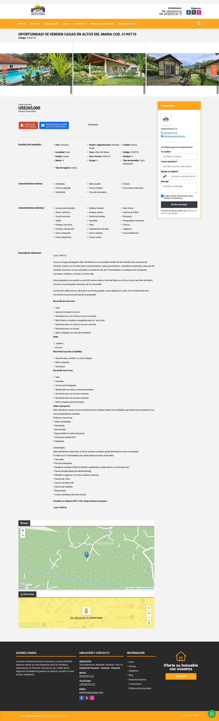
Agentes (80, 23)
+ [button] (23, 530)
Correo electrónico (169, 161)
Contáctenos (127, 23)
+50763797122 (174, 11)
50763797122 (171, 14)
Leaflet (129, 588)
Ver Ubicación (78, 617)
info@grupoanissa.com (174, 136)
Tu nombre (166, 151)
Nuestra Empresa (102, 23)
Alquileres (51, 23)
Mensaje (165, 181)
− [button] (23, 535)
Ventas (35, 23)
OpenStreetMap (147, 588)
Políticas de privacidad (140, 688)
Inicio (22, 23)
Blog (66, 23)
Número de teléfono (170, 171)
